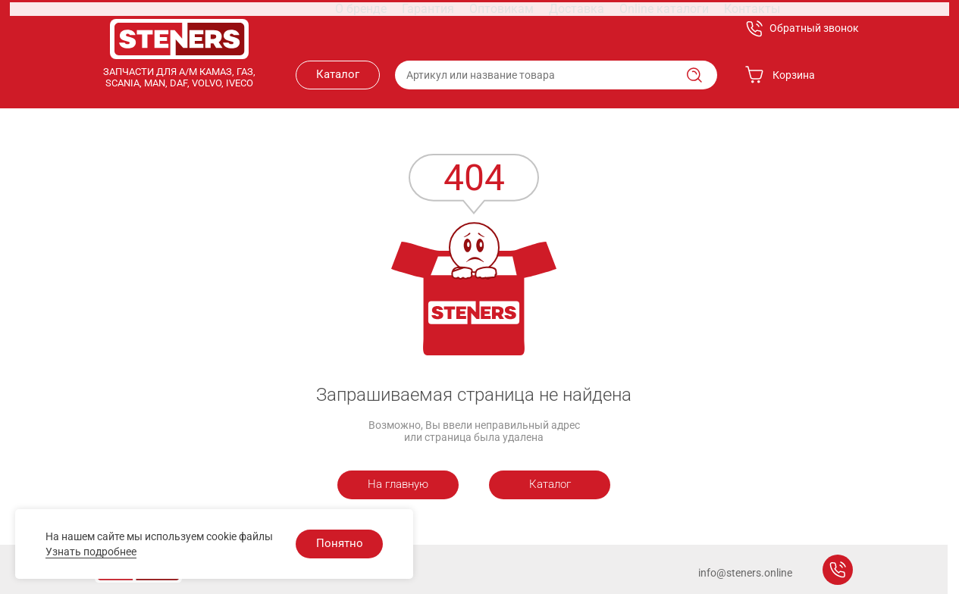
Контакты (678, 29)
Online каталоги (599, 29)
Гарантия (385, 29)
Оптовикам (452, 29)
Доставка (520, 29)
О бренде (324, 29)
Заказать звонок (838, 570)
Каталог (337, 74)
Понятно (339, 543)
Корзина (780, 75)
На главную (398, 484)
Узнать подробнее (90, 552)
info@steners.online (745, 573)
